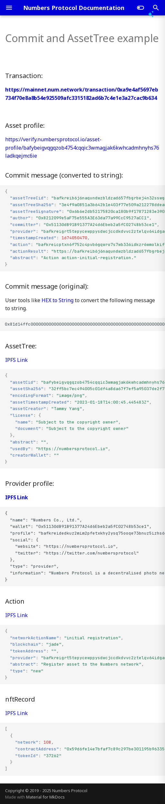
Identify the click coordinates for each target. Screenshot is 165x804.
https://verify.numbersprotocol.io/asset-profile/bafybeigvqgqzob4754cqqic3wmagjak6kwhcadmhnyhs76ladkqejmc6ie (82, 147)
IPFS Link (16, 359)
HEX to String (57, 300)
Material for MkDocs (45, 797)
